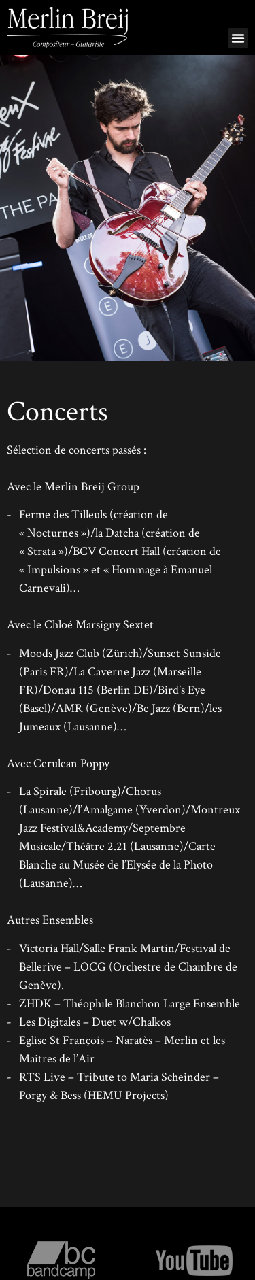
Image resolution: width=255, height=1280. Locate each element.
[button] (238, 38)
